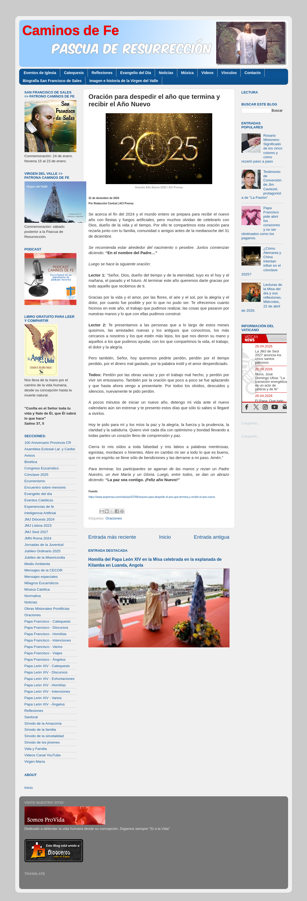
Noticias (166, 73)
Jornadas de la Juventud (44, 545)
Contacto (252, 73)
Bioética (30, 462)
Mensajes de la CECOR (43, 570)
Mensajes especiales (41, 577)
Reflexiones (102, 73)
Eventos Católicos (38, 500)
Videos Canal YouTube (42, 755)
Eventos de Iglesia (40, 73)
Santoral (31, 717)
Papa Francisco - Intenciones (47, 640)
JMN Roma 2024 (37, 538)
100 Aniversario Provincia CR (47, 443)
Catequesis (74, 73)
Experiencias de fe (39, 507)
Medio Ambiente (37, 564)
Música (187, 73)
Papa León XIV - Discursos (46, 672)
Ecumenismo (34, 481)
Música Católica (37, 589)
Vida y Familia (35, 749)
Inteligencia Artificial (40, 513)
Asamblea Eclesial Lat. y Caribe (49, 449)
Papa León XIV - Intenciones (47, 691)
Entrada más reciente (112, 537)
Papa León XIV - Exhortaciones (49, 679)
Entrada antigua (211, 537)
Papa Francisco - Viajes (43, 653)
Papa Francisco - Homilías (45, 634)
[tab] (254, 338)
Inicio (165, 537)
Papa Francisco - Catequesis (47, 621)
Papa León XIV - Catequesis (47, 666)
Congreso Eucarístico (41, 468)
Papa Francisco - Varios (43, 647)
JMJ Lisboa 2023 (38, 525)
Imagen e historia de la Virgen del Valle (123, 81)
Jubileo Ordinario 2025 (42, 551)
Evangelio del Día (135, 73)
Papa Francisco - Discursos (46, 628)
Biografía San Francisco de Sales (52, 81)
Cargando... (250, 423)
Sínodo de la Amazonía (43, 723)
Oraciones (113, 518)
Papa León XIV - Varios (43, 698)
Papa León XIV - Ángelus (44, 704)
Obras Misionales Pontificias (47, 609)
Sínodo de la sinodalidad (44, 736)
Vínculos (229, 73)
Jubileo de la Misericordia (44, 557)
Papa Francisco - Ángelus (45, 659)
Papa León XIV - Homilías (45, 685)
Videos (207, 73)
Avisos (29, 455)
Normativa (32, 596)
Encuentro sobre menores (45, 487)
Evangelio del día (38, 494)
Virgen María (34, 762)
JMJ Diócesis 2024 (39, 519)
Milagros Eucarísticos (41, 583)
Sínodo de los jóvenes (42, 742)
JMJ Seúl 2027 (36, 532)
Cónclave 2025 (36, 475)
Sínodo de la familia (40, 730)
